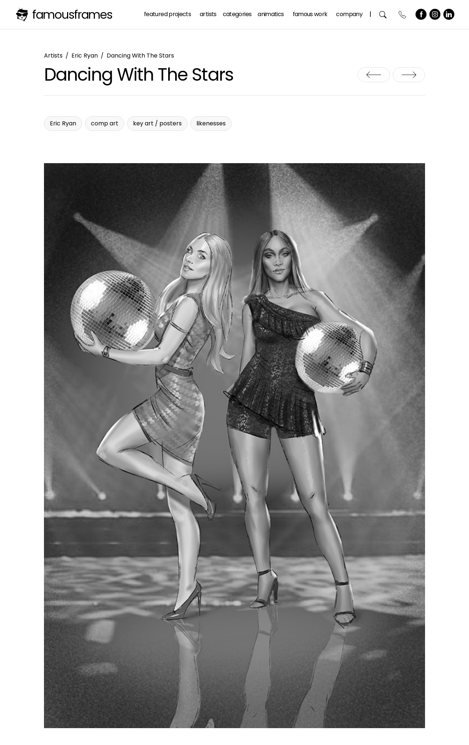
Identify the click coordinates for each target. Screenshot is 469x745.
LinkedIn (448, 14)
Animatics (271, 14)
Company (349, 14)
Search (383, 14)
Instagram (434, 14)
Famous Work (310, 14)
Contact (402, 14)
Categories (237, 14)
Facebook (421, 14)
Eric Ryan (84, 55)
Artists (208, 14)
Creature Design (374, 74)
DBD (409, 74)
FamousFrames (72, 14)
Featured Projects (167, 14)
